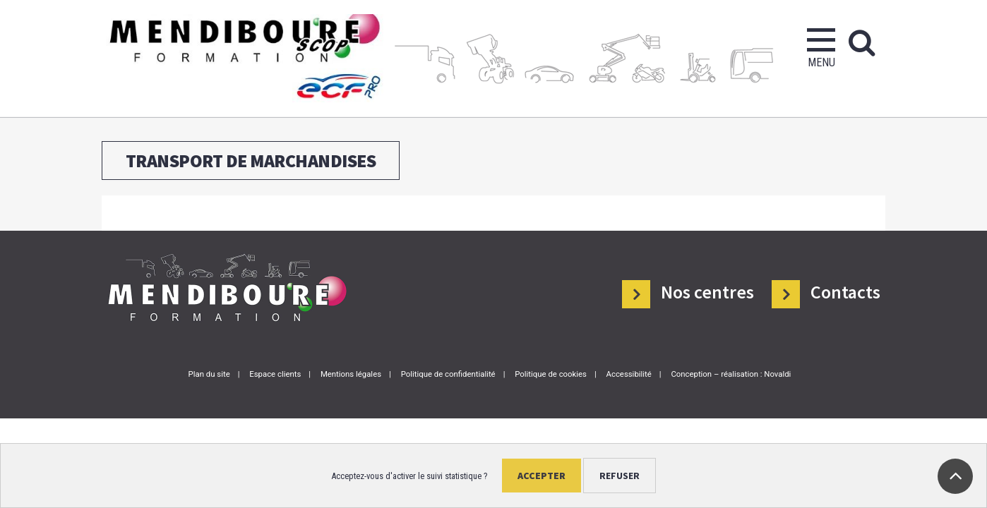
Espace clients (275, 374)
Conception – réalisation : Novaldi (731, 374)
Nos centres (707, 291)
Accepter (542, 475)
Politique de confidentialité (448, 374)
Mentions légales (351, 374)
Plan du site (209, 374)
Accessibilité (629, 374)
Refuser (619, 475)
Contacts (845, 291)
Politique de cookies (551, 374)
